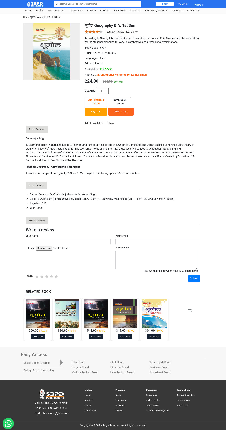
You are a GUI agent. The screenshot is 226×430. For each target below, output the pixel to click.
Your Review (122, 247)
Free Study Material (156, 10)
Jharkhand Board (158, 367)
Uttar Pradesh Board (122, 372)
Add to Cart (121, 111)
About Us (89, 400)
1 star (37, 276)
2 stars (42, 276)
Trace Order (182, 405)
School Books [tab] (36, 362)
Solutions (135, 10)
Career (88, 405)
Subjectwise (76, 10)
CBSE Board (117, 362)
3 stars (46, 276)
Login (165, 3)
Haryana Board (80, 367)
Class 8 (91, 10)
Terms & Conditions (186, 395)
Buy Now (96, 111)
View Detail (38, 337)
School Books (152, 405)
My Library (183, 3)
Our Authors (90, 410)
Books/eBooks (56, 10)
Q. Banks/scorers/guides (157, 410)
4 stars (51, 276)
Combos (105, 10)
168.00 (119, 101)
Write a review (115, 31)
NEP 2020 (120, 10)
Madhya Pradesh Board (85, 372)
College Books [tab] (39, 370)
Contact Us (193, 10)
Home (28, 10)
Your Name (32, 235)
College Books (153, 400)
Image (31, 248)
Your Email (121, 235)
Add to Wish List (94, 123)
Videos (118, 410)
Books (118, 395)
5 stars (56, 276)
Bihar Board (78, 362)
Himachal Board (119, 367)
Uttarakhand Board (159, 372)
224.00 (96, 101)
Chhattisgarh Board (160, 362)
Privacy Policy (183, 400)
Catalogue (177, 10)
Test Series (120, 400)
